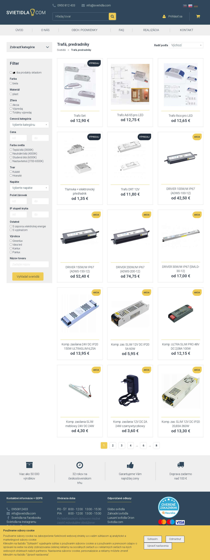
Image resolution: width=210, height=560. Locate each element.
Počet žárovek (18, 195)
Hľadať (112, 16)
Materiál (15, 89)
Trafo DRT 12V (130, 189)
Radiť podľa (161, 45)
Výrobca (15, 236)
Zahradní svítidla (117, 513)
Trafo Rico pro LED (181, 115)
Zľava (13, 100)
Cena (13, 132)
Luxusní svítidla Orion (120, 517)
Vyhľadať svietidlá (28, 276)
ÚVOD (19, 30)
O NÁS (45, 30)
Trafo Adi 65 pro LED (130, 115)
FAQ (121, 30)
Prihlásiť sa (175, 16)
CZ (185, 6)
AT (201, 6)
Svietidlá (61, 50)
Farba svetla (17, 145)
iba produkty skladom (26, 72)
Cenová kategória (20, 118)
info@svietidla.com (98, 5)
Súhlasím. (152, 539)
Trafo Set (80, 115)
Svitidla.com (115, 522)
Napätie (14, 181)
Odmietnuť (175, 539)
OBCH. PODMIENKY (84, 30)
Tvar (12, 167)
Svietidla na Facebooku (26, 517)
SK (190, 6)
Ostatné (14, 221)
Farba (13, 78)
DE (196, 6)
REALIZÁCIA (151, 30)
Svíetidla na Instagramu (21, 522)
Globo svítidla (116, 509)
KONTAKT (186, 30)
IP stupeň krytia (19, 208)
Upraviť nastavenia (157, 545)
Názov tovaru (18, 258)
